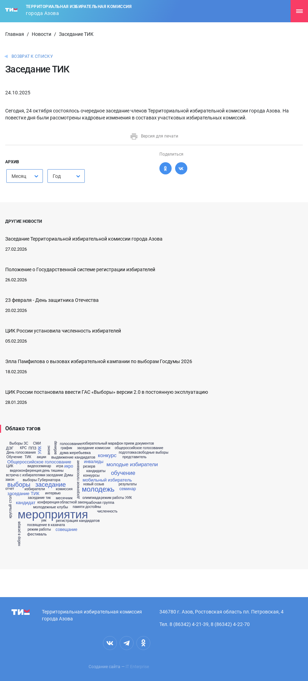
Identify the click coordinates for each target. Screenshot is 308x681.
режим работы (39, 529)
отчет (10, 489)
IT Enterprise (137, 666)
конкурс (107, 455)
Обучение (14, 457)
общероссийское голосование (139, 448)
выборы (18, 485)
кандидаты (95, 471)
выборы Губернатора (41, 480)
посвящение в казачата (46, 525)
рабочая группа (100, 502)
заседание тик (39, 498)
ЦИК (9, 466)
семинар (127, 489)
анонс (48, 450)
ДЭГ (9, 448)
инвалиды (94, 462)
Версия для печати (154, 136)
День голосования (21, 452)
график (66, 448)
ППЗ (32, 448)
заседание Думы (59, 475)
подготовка (128, 452)
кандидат (26, 502)
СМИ (37, 443)
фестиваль (37, 534)
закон (9, 480)
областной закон (73, 502)
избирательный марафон (102, 443)
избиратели (34, 489)
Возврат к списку (32, 56)
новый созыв (93, 484)
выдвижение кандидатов (73, 457)
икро (68, 466)
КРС (23, 448)
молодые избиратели (132, 464)
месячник (64, 498)
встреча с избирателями (25, 475)
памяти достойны (87, 507)
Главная (14, 34)
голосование (71, 444)
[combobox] (24, 176)
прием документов (139, 443)
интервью (53, 493)
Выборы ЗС (18, 443)
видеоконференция (26, 470)
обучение (123, 473)
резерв (89, 466)
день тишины (52, 470)
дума (64, 453)
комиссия (64, 489)
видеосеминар (39, 466)
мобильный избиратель (107, 480)
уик (43, 520)
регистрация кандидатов (78, 521)
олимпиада (91, 498)
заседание (50, 485)
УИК (40, 450)
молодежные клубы (50, 507)
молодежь (98, 489)
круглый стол (10, 506)
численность (107, 511)
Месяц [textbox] (19, 176)
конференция (48, 502)
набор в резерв (19, 534)
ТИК (27, 457)
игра (59, 466)
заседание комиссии (93, 448)
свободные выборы (152, 452)
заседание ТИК (23, 493)
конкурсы (91, 475)
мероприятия (53, 514)
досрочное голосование (78, 479)
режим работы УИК (116, 498)
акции (41, 457)
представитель (134, 457)
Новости (41, 34)
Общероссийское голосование (39, 462)
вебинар (55, 448)
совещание (66, 529)
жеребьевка (80, 453)
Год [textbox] (57, 176)
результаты (128, 484)
